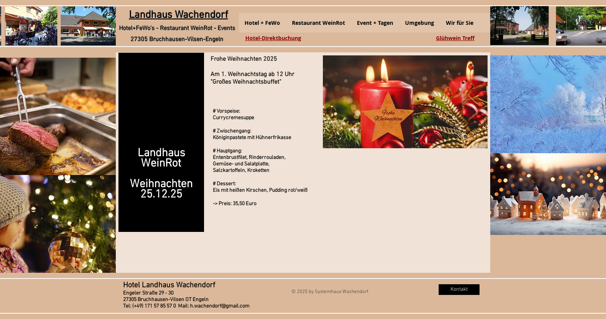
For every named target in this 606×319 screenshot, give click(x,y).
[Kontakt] (459, 289)
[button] (262, 22)
